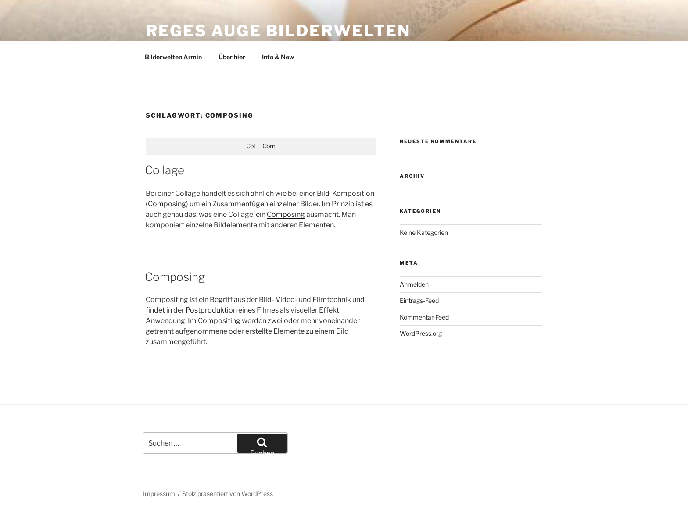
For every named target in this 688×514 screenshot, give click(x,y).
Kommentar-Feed (424, 317)
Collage (164, 170)
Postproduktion (211, 310)
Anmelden (414, 284)
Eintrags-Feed (419, 300)
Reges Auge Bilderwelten (278, 30)
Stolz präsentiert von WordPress (227, 493)
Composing (167, 204)
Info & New (278, 57)
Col (250, 146)
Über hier (232, 57)
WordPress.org (421, 333)
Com (268, 146)
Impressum (159, 493)
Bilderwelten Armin (173, 57)
